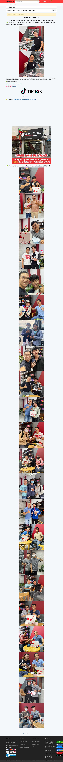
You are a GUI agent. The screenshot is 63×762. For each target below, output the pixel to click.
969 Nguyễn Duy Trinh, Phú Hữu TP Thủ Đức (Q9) (25, 99)
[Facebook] (45, 757)
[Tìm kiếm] (38, 1)
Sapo (56, 760)
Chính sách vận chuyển (23, 741)
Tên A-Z (13, 10)
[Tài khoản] (43, 1)
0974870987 (14, 86)
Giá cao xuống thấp (31, 10)
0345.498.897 (47, 753)
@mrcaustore (25, 96)
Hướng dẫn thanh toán (36, 741)
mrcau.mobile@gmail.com (13, 745)
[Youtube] (49, 757)
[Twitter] (47, 757)
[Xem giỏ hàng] (49, 1)
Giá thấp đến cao (23, 10)
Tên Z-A (18, 10)
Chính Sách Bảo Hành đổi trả (24, 747)
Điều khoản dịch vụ (35, 744)
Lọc (54, 10)
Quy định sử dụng (22, 744)
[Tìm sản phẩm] (27, 1)
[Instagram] (51, 757)
